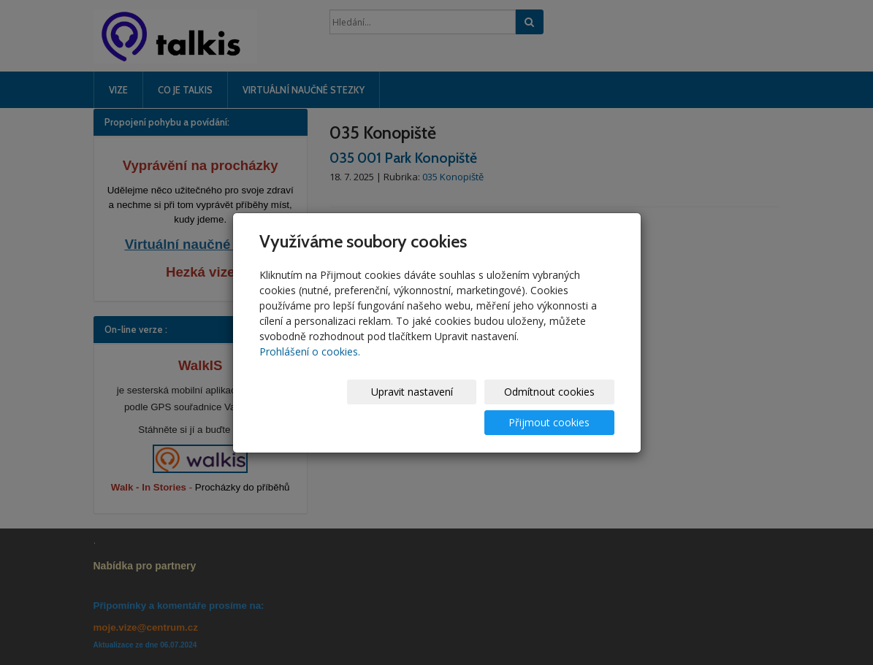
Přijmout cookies (558, 407)
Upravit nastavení (318, 407)
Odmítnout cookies (438, 407)
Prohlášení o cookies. (309, 367)
